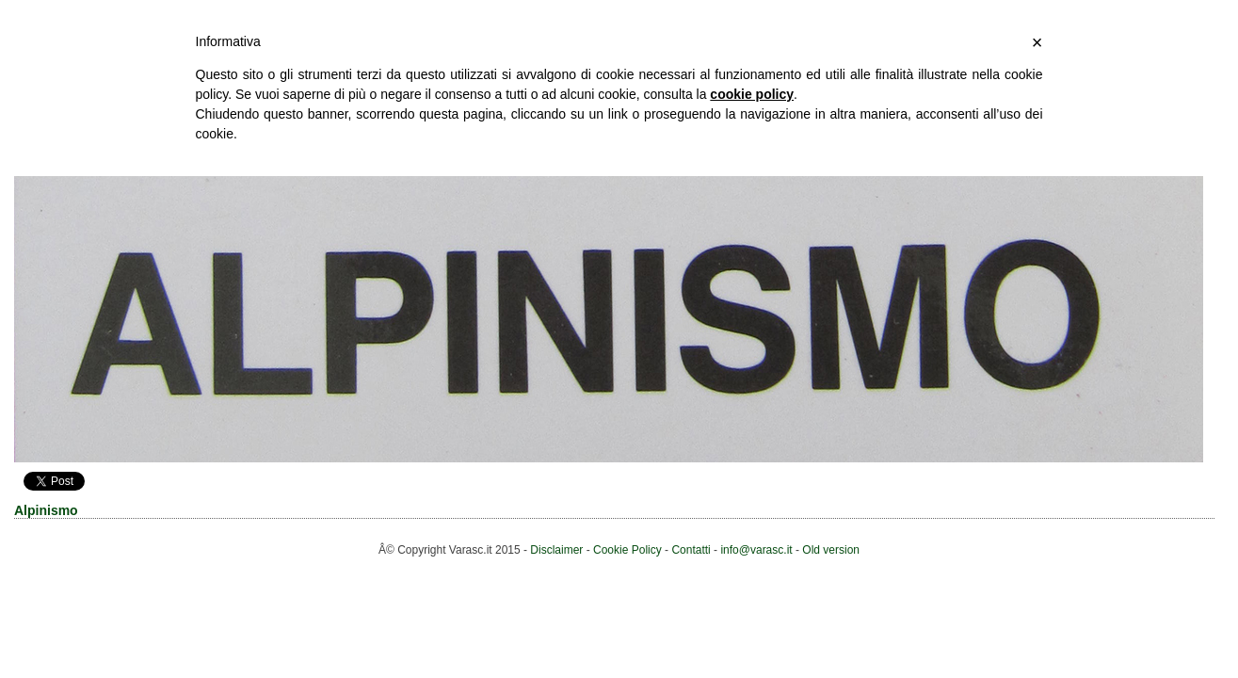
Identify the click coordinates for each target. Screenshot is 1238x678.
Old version (831, 550)
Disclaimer (556, 550)
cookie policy (752, 94)
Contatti (690, 550)
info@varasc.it (756, 550)
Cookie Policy (627, 550)
